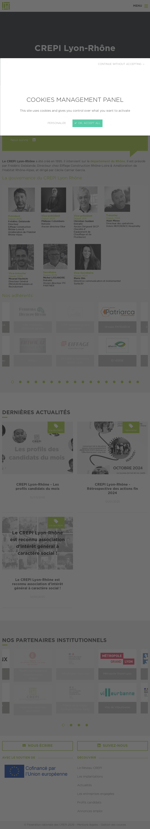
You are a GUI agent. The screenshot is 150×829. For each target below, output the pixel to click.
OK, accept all (87, 123)
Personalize (57, 123)
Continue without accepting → (121, 64)
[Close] (75, 414)
